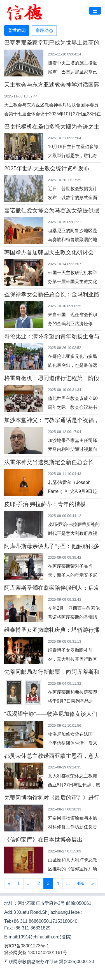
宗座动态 (44, 30)
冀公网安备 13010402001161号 (35, 952)
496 (80, 883)
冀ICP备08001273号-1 (26, 945)
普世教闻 (17, 30)
